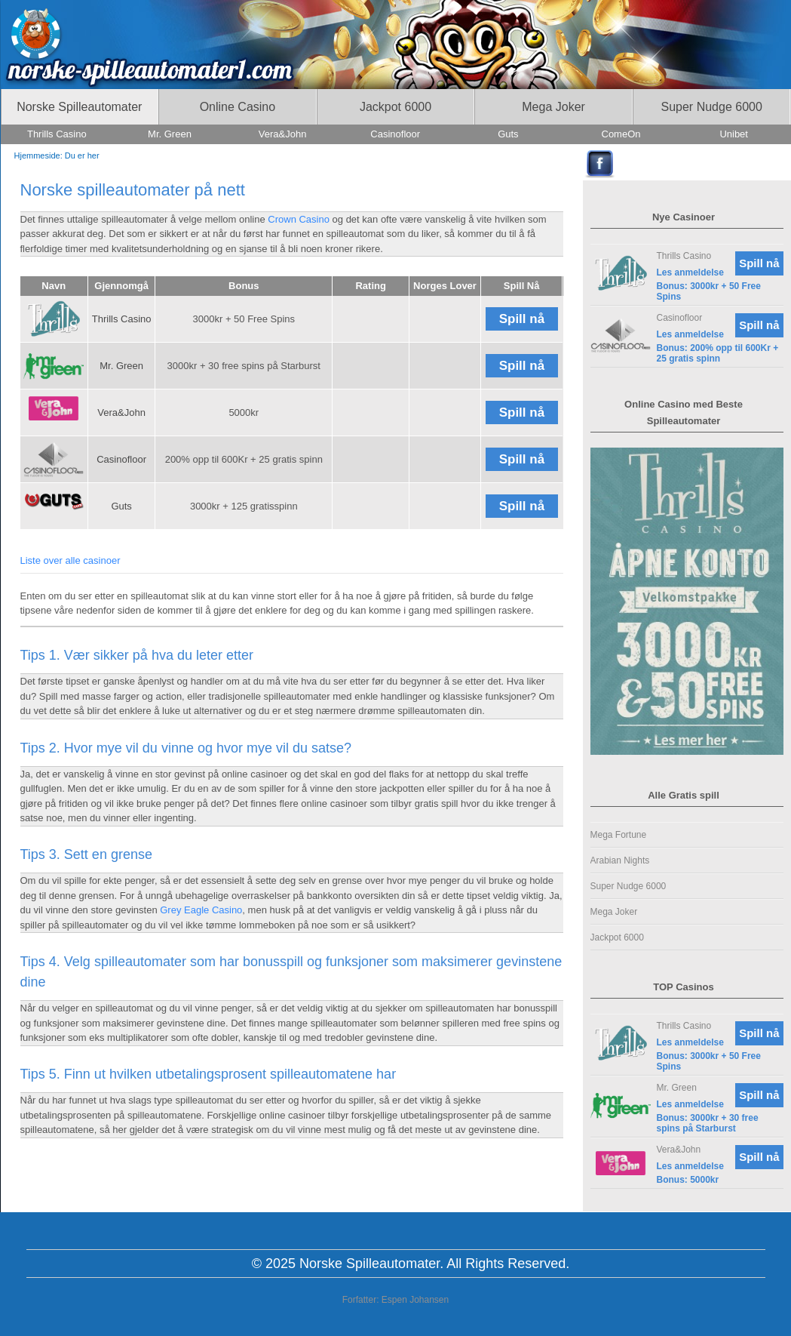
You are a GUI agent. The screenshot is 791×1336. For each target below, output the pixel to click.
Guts (121, 506)
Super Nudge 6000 (628, 886)
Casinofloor (121, 459)
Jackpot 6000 (617, 937)
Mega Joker (614, 912)
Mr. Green (121, 365)
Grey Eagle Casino (201, 910)
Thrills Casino (122, 319)
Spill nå (521, 319)
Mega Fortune (618, 835)
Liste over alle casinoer (70, 560)
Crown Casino (299, 219)
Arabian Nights (620, 860)
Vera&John (121, 412)
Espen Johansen (415, 1299)
